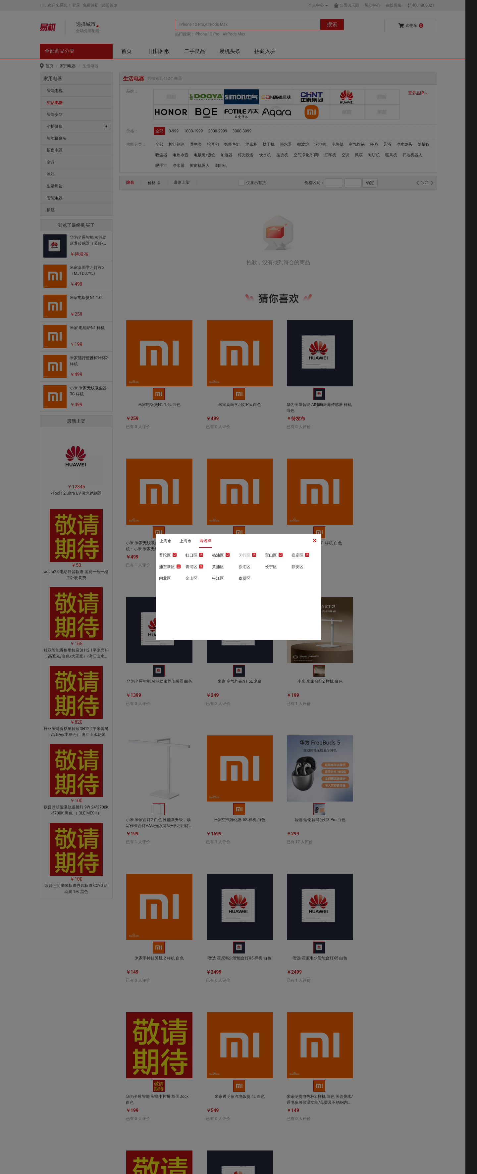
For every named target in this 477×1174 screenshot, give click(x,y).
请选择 (205, 540)
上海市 (166, 541)
